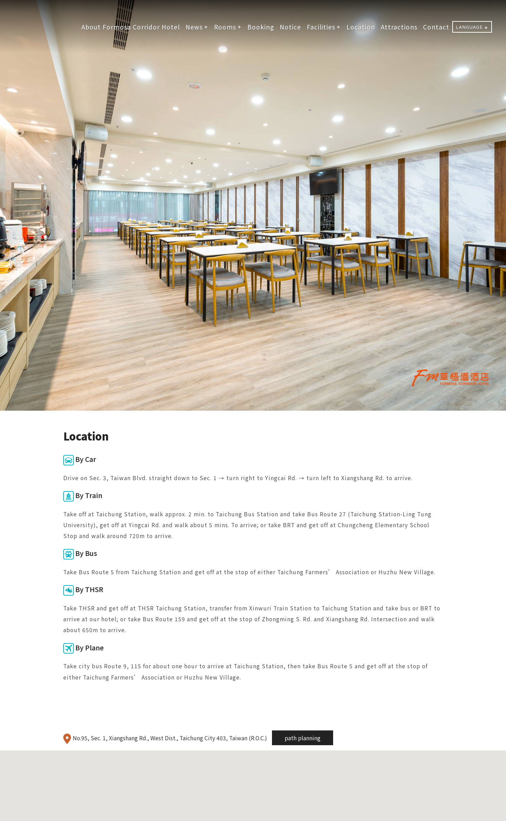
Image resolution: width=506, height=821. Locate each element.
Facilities (321, 26)
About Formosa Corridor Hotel (131, 26)
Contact (436, 26)
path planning (302, 738)
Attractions (399, 26)
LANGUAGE (469, 27)
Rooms (225, 26)
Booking (260, 26)
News (194, 26)
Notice (290, 26)
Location (360, 26)
